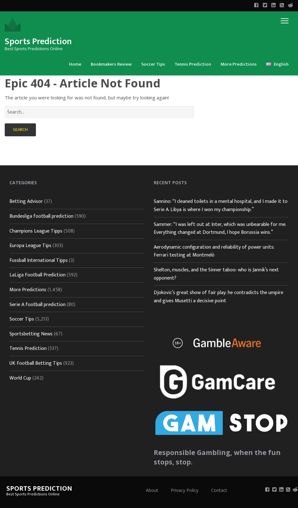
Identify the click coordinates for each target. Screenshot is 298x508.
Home (75, 64)
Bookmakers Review (111, 64)
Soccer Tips (153, 64)
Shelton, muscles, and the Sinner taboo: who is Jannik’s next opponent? (216, 274)
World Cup (20, 378)
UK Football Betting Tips (35, 363)
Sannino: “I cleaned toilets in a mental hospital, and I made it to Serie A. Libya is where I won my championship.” (221, 205)
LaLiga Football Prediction (37, 275)
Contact (219, 490)
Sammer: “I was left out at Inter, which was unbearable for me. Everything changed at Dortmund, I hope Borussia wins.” (220, 228)
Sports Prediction (38, 41)
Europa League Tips (30, 245)
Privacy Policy (184, 490)
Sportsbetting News (31, 334)
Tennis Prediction (193, 64)
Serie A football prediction (37, 304)
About (152, 490)
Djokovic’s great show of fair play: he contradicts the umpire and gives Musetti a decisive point (218, 296)
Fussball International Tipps (38, 260)
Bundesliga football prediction (41, 216)
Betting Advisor (26, 201)
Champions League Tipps (35, 231)
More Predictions (239, 64)
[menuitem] (75, 64)
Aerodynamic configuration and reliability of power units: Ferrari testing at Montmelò (214, 251)
